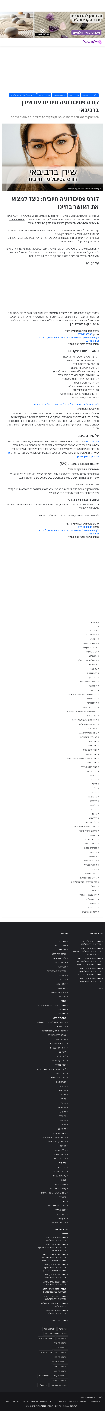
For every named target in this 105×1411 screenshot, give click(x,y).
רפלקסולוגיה (92, 908)
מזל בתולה (93, 780)
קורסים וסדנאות (44, 95)
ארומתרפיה (93, 664)
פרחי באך (93, 852)
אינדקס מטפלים (9, 1402)
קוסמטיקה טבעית (90, 865)
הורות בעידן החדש (90, 707)
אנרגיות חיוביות (91, 652)
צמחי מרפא (92, 856)
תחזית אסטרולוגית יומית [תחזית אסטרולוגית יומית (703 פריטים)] (58, 1385)
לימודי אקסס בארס (90, 750)
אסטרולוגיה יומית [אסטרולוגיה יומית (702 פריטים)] (49, 1329)
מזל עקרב (93, 805)
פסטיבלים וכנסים (90, 848)
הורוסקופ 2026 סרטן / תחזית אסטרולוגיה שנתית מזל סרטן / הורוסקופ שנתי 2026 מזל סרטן (89, 971)
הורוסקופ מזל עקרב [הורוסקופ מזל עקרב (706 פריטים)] (60, 1371)
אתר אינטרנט (92, 340)
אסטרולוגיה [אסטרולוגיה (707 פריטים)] (62, 1329)
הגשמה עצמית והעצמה (88, 682)
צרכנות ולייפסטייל (90, 861)
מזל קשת (93, 809)
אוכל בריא (93, 630)
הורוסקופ (93, 690)
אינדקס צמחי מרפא (90, 643)
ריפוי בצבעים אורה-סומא (88, 895)
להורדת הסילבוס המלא (88, 404)
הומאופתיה (93, 686)
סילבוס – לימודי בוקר (63, 404)
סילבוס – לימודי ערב (40, 404)
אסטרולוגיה (93, 656)
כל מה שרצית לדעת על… (88, 733)
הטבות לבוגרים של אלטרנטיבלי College (82, 711)
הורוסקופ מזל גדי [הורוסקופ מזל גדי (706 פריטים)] (61, 1352)
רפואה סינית (92, 903)
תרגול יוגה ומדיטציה (89, 912)
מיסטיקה (94, 835)
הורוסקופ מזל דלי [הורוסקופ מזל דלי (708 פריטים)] (46, 1352)
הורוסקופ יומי (92, 699)
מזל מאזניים (92, 797)
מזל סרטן (93, 801)
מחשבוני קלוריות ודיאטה (88, 831)
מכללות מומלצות (91, 839)
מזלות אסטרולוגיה (90, 822)
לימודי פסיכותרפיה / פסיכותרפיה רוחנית (82, 758)
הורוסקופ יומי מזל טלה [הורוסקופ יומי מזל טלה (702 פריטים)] (46, 1338)
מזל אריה (93, 775)
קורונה (94, 869)
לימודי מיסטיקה (91, 754)
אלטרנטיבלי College (89, 95)
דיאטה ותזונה (92, 673)
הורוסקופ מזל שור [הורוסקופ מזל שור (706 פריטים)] (44, 1376)
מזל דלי (94, 788)
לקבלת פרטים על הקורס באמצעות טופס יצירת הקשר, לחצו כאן (68, 337)
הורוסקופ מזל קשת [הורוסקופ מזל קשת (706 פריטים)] (60, 1376)
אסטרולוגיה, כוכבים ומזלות (87, 660)
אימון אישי (93, 639)
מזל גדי (94, 784)
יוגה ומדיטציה (92, 728)
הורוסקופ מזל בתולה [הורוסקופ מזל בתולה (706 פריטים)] (59, 1348)
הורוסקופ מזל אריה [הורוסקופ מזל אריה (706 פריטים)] (60, 1343)
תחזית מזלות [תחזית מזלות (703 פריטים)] (43, 1385)
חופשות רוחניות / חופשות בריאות (84, 720)
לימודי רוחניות (74, 95)
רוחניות (94, 890)
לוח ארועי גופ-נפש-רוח (88, 737)
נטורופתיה (83, 1402)
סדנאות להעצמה (59, 95)
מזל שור (94, 814)
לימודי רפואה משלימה (89, 767)
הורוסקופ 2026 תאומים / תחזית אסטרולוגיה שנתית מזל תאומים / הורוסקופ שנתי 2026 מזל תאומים (89, 961)
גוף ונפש (94, 669)
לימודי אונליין (92, 745)
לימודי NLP (93, 741)
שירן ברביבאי (92, 441)
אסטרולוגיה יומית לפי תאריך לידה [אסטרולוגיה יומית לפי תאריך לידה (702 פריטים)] (55, 1334)
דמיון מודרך (93, 677)
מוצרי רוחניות (92, 771)
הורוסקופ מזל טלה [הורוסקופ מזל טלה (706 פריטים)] (60, 1357)
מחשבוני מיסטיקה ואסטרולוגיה (85, 827)
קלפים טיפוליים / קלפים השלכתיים (23, 95)
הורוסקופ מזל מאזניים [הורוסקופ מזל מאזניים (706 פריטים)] (59, 1362)
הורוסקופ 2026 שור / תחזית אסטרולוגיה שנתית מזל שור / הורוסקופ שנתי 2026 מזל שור (87, 951)
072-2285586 (85, 334)
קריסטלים (93, 886)
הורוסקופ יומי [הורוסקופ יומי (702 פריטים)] (62, 1338)
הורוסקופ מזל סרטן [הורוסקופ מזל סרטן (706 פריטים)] (60, 1366)
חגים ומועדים (92, 716)
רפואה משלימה (91, 899)
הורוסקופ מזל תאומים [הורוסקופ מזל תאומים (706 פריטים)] (59, 1380)
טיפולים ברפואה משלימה (87, 724)
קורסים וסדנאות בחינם (88, 878)
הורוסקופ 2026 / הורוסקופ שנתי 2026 (82, 694)
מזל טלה (94, 792)
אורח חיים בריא (91, 635)
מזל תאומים (93, 818)
